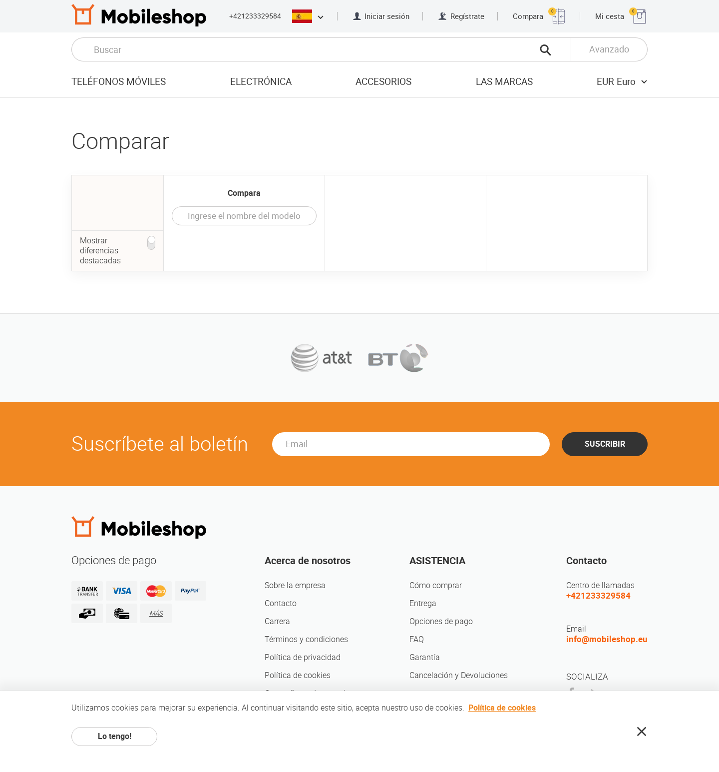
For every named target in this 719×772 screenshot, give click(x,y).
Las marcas (504, 81)
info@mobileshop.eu (607, 639)
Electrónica (261, 81)
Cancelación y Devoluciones (458, 675)
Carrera (277, 621)
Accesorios (383, 81)
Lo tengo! (114, 736)
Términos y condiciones (306, 639)
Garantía (424, 657)
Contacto (281, 603)
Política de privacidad (303, 657)
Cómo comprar (435, 585)
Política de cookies (298, 675)
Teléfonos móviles (118, 81)
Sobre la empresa (295, 585)
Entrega (422, 603)
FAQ (416, 639)
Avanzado (609, 49)
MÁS (156, 613)
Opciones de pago (441, 621)
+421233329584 (255, 16)
